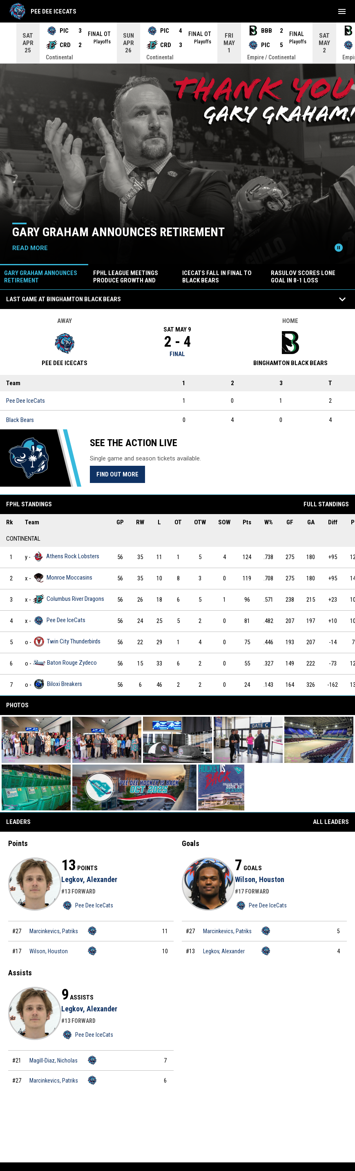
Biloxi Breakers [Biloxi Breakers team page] (57, 684)
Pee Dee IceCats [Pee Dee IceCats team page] (59, 620)
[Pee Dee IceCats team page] (92, 930)
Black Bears (20, 420)
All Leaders (331, 822)
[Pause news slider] (338, 247)
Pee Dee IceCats (25, 400)
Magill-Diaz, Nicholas (53, 1060)
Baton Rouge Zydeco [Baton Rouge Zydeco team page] (65, 663)
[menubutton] (342, 11)
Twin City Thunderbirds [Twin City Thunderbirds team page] (66, 641)
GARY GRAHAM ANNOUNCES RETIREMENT (118, 232)
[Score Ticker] (177, 43)
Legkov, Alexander (89, 879)
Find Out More (117, 474)
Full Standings (326, 504)
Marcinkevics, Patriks (53, 931)
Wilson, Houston (48, 951)
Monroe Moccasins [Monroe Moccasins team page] (62, 578)
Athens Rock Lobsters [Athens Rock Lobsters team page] (65, 556)
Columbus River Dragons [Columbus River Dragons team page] (68, 599)
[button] (36, 740)
